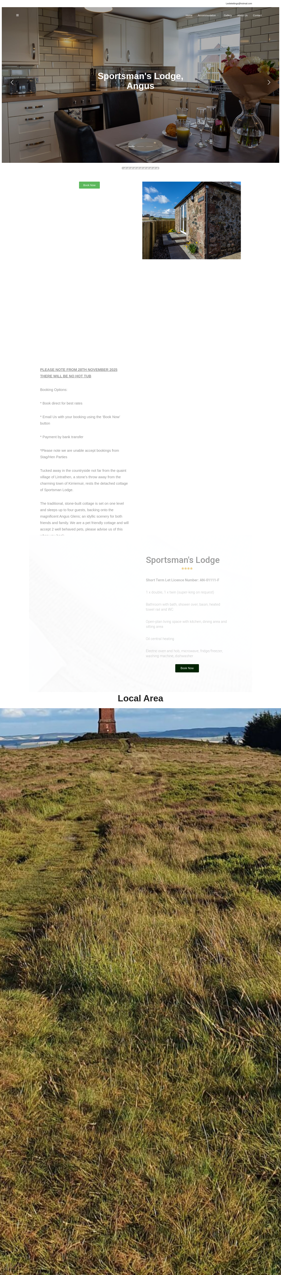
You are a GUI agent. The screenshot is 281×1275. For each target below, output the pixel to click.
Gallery (228, 15)
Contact (257, 15)
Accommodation (207, 15)
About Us (242, 15)
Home (189, 15)
